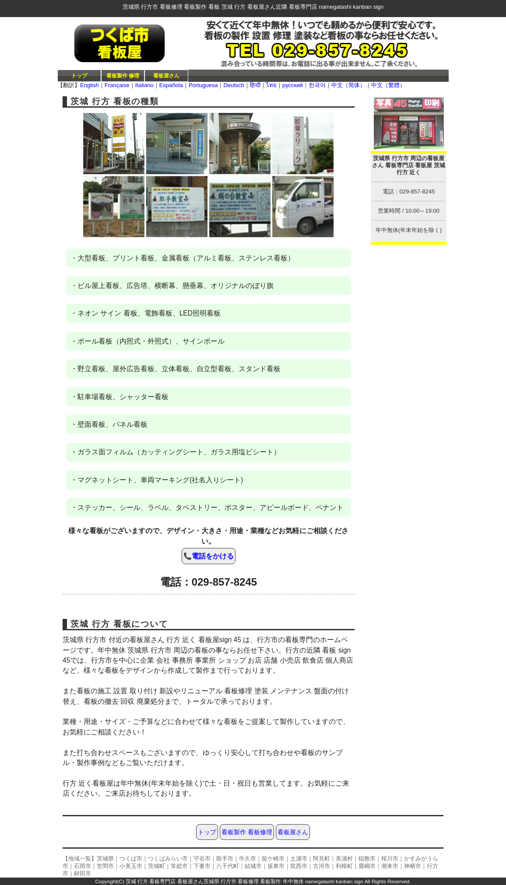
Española (171, 85)
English (89, 85)
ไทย (271, 85)
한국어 (317, 85)
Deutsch (233, 85)
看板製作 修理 (122, 75)
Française (117, 85)
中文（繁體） (388, 85)
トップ (79, 75)
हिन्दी (255, 85)
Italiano (144, 85)
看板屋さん (166, 75)
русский (292, 85)
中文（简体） (348, 85)
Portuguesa (203, 85)
